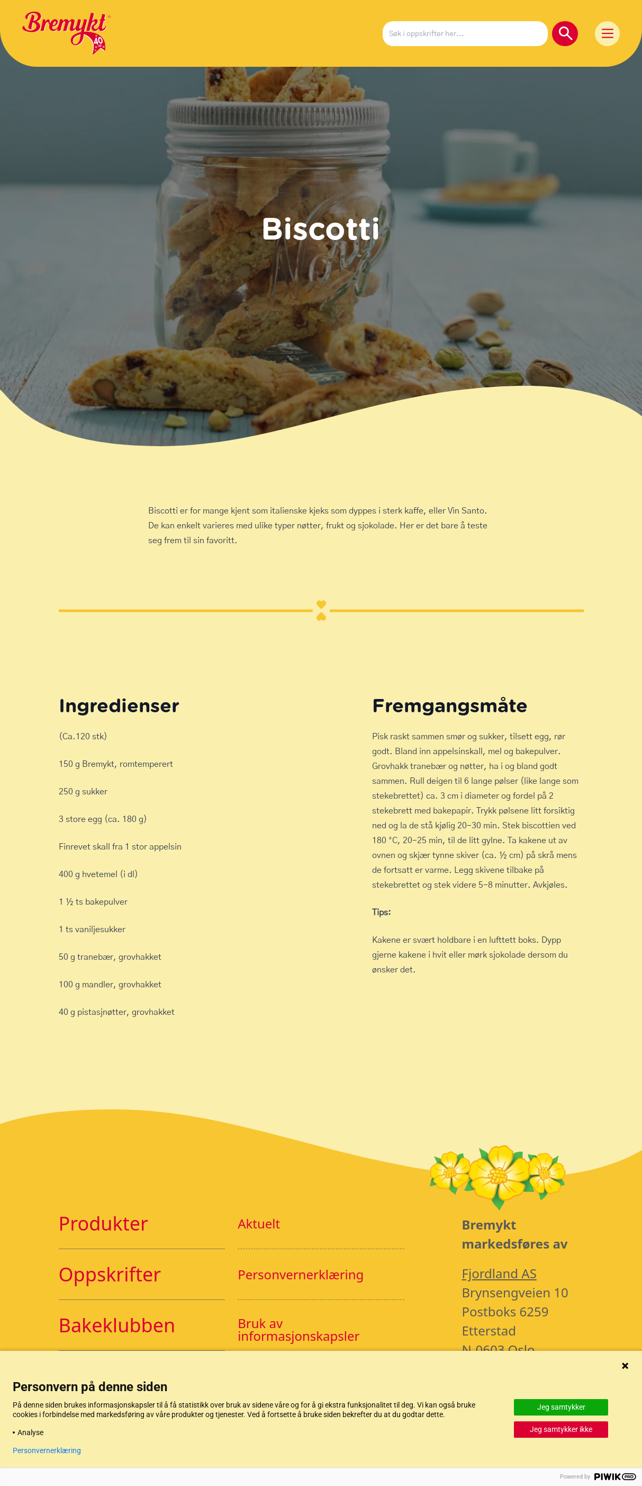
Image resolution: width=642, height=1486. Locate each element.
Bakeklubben (117, 1325)
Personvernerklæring (301, 1274)
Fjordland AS (499, 1273)
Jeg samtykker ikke (561, 1429)
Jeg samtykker (561, 1407)
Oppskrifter (110, 1274)
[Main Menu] (607, 33)
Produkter (104, 1223)
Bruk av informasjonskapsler (298, 1329)
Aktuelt (259, 1223)
